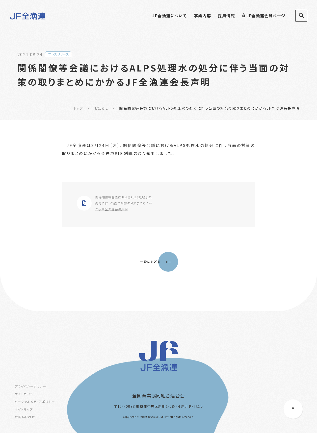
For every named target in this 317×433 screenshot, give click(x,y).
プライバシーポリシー (31, 386)
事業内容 (202, 16)
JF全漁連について (169, 16)
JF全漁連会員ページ (263, 16)
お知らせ (101, 108)
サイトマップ (24, 409)
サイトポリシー (26, 394)
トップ (78, 108)
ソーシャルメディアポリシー (35, 401)
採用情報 (226, 16)
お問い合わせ (25, 417)
